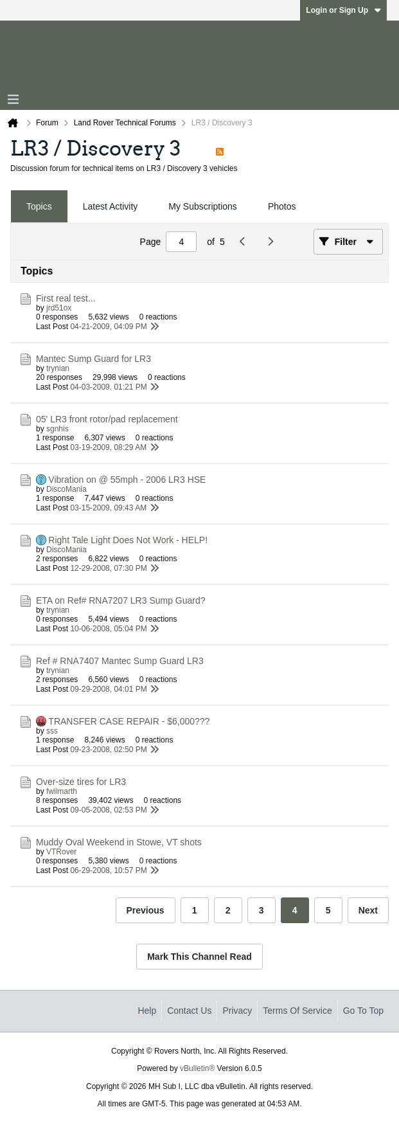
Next (368, 910)
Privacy (237, 1010)
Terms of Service (297, 1010)
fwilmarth (61, 791)
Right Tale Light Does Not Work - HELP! (128, 540)
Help (146, 1010)
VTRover (61, 851)
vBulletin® (197, 1068)
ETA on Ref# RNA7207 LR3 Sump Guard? (121, 600)
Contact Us (189, 1010)
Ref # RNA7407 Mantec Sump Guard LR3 (120, 661)
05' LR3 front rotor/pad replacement (107, 419)
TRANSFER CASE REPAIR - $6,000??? (128, 721)
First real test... (66, 298)
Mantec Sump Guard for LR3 (93, 359)
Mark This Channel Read (199, 956)
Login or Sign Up (343, 10)
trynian (57, 368)
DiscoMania (66, 489)
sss (52, 730)
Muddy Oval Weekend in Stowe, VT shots (119, 842)
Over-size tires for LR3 (81, 782)
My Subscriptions (202, 206)
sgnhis (57, 428)
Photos (282, 206)
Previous (145, 910)
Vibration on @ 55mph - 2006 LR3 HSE (127, 479)
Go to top (363, 1010)
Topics (39, 206)
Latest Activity (110, 206)
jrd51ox (58, 307)
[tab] (39, 206)
